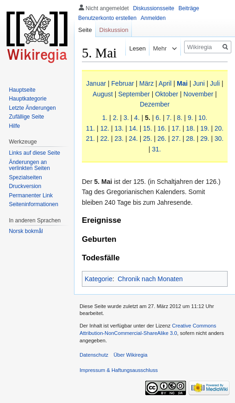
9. (190, 117)
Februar (122, 83)
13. (119, 128)
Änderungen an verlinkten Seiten (29, 165)
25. (147, 138)
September (133, 94)
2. (115, 117)
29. (204, 138)
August (103, 94)
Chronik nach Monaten (150, 279)
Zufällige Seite (26, 116)
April (165, 83)
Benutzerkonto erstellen (107, 18)
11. (90, 128)
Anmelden (153, 18)
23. (119, 138)
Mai (182, 83)
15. (147, 128)
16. (161, 128)
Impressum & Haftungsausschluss (119, 370)
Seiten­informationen (33, 204)
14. (133, 128)
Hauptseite (22, 90)
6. (158, 117)
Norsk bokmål (26, 231)
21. (90, 138)
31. (156, 149)
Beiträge (189, 8)
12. (104, 128)
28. (190, 138)
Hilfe (14, 126)
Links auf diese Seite (34, 153)
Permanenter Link (31, 195)
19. (204, 128)
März (146, 83)
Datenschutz (94, 355)
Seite (85, 29)
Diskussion (114, 29)
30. (219, 138)
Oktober (166, 94)
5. (147, 117)
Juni (199, 83)
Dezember (155, 104)
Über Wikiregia (130, 355)
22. (104, 138)
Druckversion (25, 186)
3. (126, 117)
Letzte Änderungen (32, 108)
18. (190, 128)
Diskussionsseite (153, 8)
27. (176, 138)
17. (176, 128)
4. (137, 117)
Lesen (133, 48)
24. (133, 138)
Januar (96, 83)
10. (202, 117)
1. (105, 117)
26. (161, 138)
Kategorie (98, 279)
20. (219, 128)
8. (180, 117)
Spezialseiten (25, 177)
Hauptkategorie (27, 98)
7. (169, 117)
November (199, 94)
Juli (215, 83)
